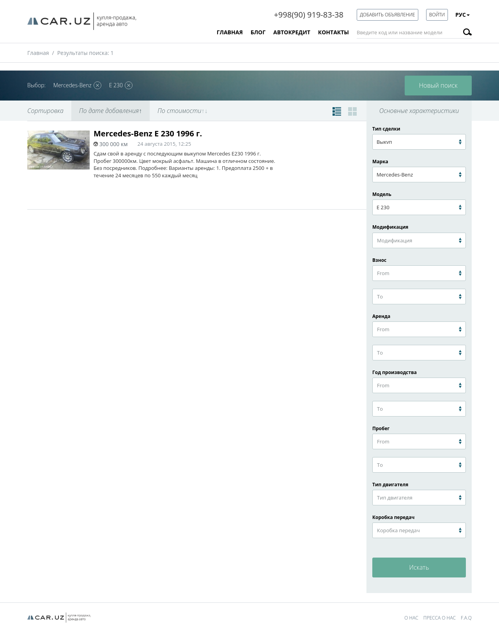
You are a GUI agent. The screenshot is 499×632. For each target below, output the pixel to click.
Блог (258, 32)
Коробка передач (393, 517)
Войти (437, 14)
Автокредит (291, 32)
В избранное (333, 133)
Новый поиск (438, 85)
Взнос (301, 148)
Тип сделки (386, 128)
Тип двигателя (390, 484)
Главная (230, 32)
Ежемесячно (338, 148)
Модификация (390, 227)
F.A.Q (466, 617)
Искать (419, 567)
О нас (411, 617)
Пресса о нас (439, 617)
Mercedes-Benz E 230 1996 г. (148, 133)
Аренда (381, 316)
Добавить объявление (387, 14)
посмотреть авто (319, 195)
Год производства (394, 372)
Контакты (333, 32)
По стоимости (182, 110)
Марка (380, 161)
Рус (462, 14)
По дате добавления (110, 110)
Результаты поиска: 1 (85, 52)
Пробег (380, 428)
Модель (381, 194)
